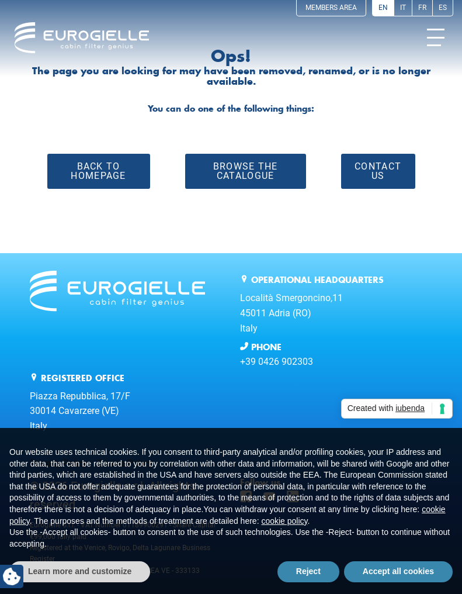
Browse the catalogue (245, 171)
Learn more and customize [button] (79, 571)
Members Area (331, 8)
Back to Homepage (98, 171)
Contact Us (378, 171)
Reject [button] (308, 571)
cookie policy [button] (284, 521)
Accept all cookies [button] (398, 571)
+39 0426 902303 (276, 361)
